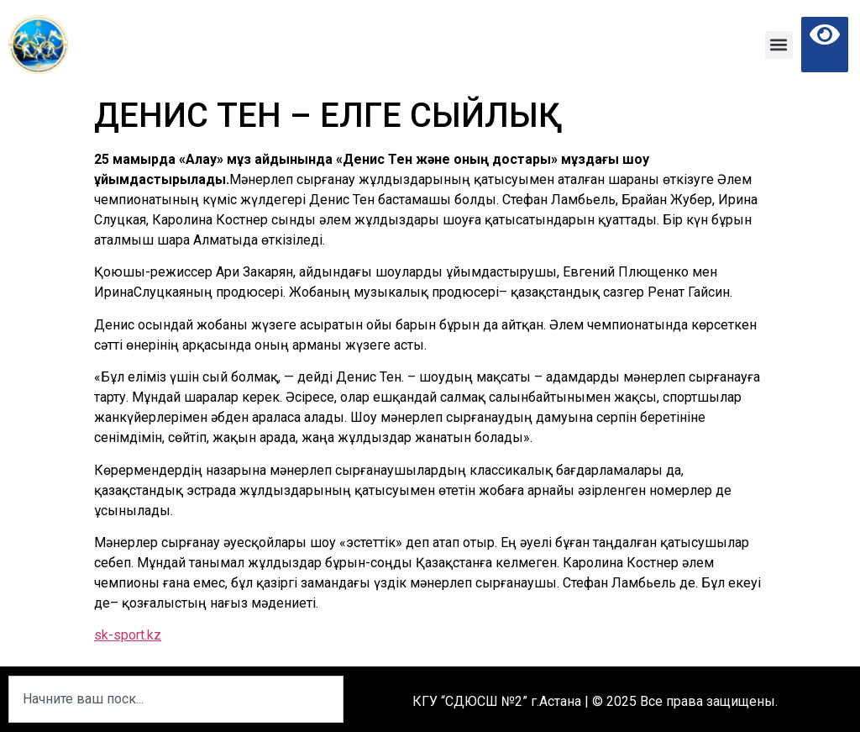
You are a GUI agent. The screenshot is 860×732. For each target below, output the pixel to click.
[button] (779, 45)
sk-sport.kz (127, 635)
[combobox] (175, 699)
